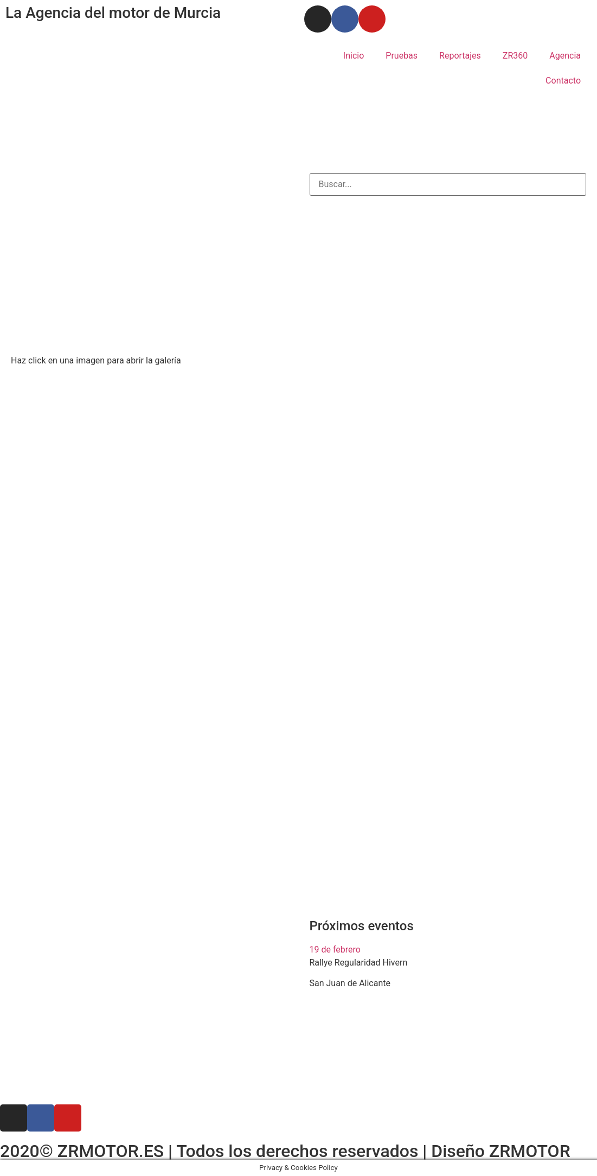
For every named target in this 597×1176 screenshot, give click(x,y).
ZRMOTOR (529, 1151)
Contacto (563, 80)
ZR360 (515, 55)
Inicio (353, 55)
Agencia (565, 55)
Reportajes (460, 55)
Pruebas (402, 55)
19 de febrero (335, 949)
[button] (448, 949)
